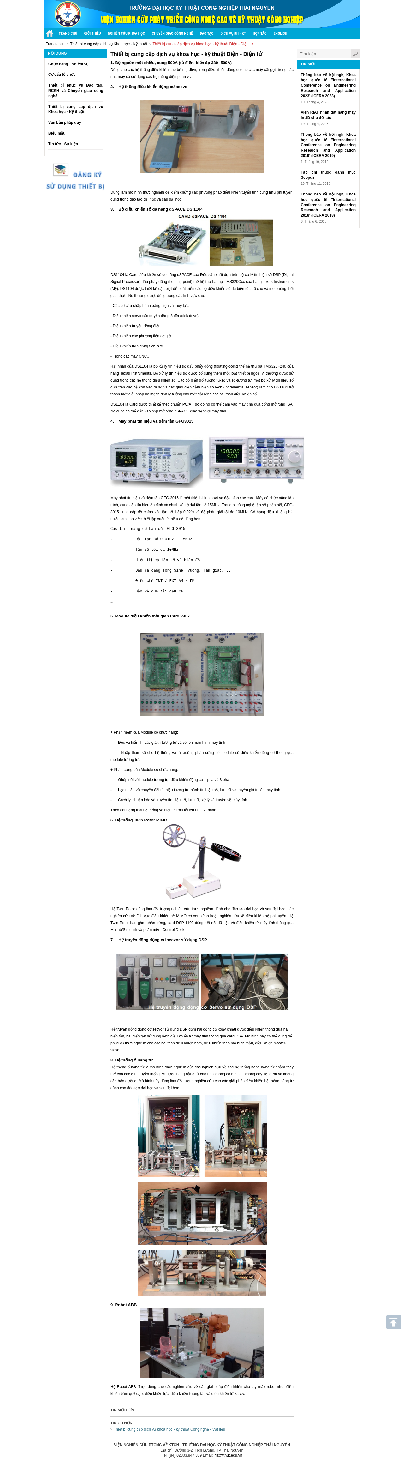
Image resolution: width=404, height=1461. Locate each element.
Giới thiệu (92, 33)
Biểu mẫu (57, 133)
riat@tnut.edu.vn (228, 1455)
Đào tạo (207, 33)
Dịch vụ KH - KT (233, 33)
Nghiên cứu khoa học (126, 33)
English (280, 33)
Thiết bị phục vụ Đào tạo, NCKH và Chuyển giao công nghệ (75, 90)
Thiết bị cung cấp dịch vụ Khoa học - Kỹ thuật (108, 44)
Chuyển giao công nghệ (172, 33)
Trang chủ (54, 44)
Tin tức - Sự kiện (63, 144)
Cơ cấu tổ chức (61, 74)
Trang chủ (68, 33)
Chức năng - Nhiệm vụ (68, 64)
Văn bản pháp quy (64, 122)
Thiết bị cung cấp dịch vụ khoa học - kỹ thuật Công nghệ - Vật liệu (169, 1429)
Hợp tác (260, 33)
